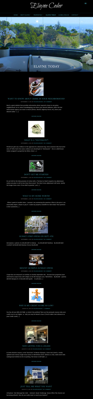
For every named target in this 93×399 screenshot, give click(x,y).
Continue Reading (36, 116)
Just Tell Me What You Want (36, 386)
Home (16, 15)
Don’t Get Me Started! (36, 174)
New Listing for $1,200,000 (36, 346)
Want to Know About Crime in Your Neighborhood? (36, 99)
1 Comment (47, 308)
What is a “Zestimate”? (36, 140)
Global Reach (63, 15)
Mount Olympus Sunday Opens (36, 268)
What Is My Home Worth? (36, 196)
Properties (38, 15)
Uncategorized (38, 101)
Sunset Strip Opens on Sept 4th (36, 236)
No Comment (48, 101)
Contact (75, 15)
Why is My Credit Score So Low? (36, 306)
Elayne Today (51, 15)
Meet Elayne (25, 15)
